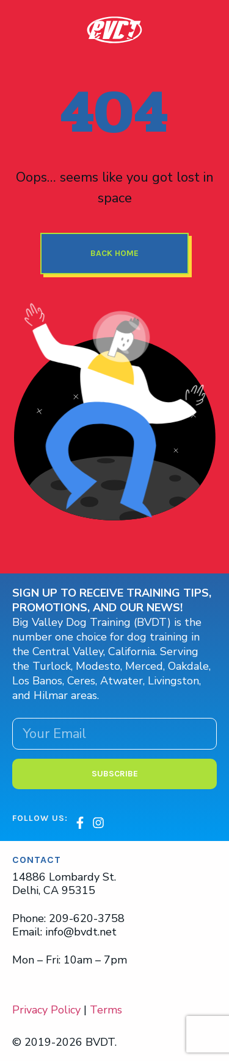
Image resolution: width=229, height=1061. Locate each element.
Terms (106, 1009)
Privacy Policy (46, 1009)
